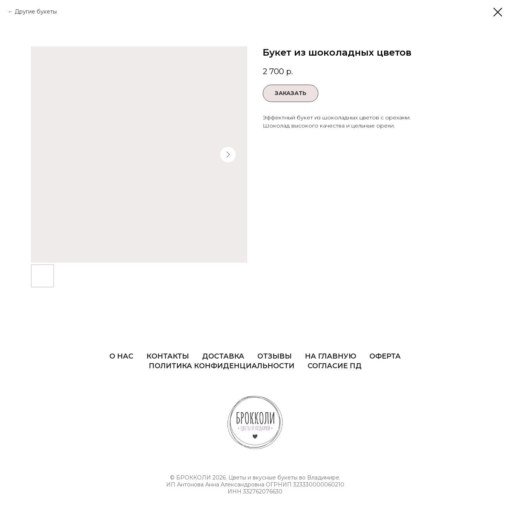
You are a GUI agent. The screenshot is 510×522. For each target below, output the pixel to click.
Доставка (223, 356)
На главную (330, 356)
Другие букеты (36, 11)
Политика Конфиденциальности (221, 366)
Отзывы (274, 356)
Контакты (167, 356)
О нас (121, 356)
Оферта (385, 356)
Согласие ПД (335, 366)
